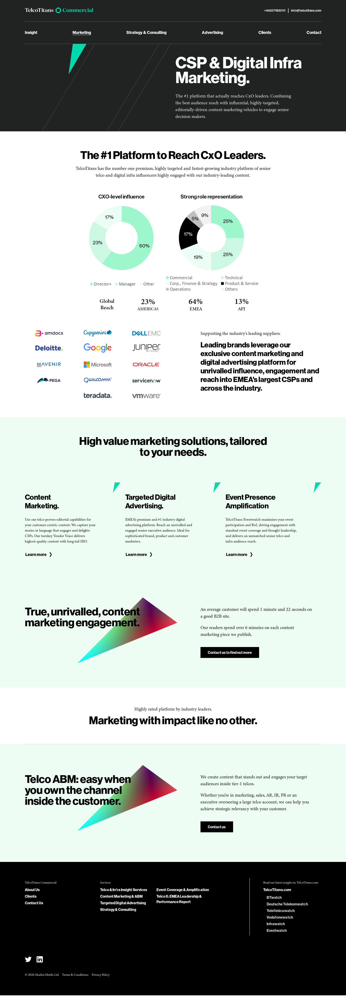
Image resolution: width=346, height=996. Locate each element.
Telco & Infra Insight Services (123, 890)
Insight (31, 33)
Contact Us (34, 903)
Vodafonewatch (280, 918)
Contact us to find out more (230, 653)
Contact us (217, 827)
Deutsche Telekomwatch (287, 904)
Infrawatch (276, 924)
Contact (314, 33)
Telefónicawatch (281, 911)
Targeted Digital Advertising (123, 903)
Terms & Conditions (75, 975)
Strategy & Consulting (146, 33)
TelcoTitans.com (277, 890)
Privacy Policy (100, 975)
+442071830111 (274, 11)
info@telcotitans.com (306, 11)
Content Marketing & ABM (121, 897)
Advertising (212, 33)
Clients (264, 33)
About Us (32, 890)
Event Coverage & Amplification (182, 890)
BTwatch (274, 898)
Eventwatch (277, 931)
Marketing (82, 33)
